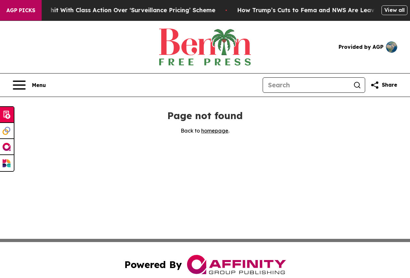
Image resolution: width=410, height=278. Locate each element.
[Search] (306, 85)
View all (394, 10)
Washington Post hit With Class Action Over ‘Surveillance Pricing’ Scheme (116, 10)
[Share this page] (383, 85)
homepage (214, 130)
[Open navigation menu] (29, 85)
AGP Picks (20, 10)
